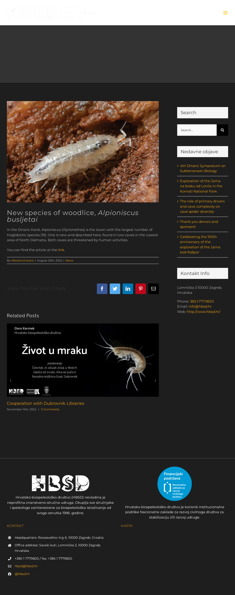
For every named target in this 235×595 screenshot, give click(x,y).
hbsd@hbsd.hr (26, 566)
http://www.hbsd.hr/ (203, 311)
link (61, 250)
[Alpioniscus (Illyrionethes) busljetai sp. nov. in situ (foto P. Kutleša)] (83, 151)
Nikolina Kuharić (22, 260)
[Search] (222, 130)
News (69, 260)
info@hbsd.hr (200, 306)
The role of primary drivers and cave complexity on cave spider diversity (202, 206)
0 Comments (50, 409)
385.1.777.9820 (202, 301)
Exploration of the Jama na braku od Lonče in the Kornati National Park (201, 186)
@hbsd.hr (22, 574)
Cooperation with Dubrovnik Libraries (45, 403)
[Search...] (197, 130)
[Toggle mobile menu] (225, 12)
